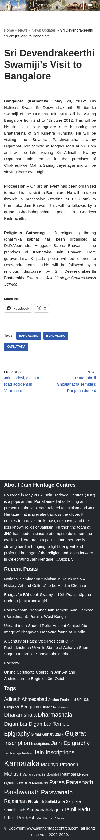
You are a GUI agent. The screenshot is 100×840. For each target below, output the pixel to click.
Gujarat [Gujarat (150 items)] (75, 733)
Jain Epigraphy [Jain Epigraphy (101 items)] (70, 743)
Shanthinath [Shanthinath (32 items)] (14, 810)
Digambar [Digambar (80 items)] (16, 724)
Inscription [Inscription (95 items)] (17, 743)
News (22, 30)
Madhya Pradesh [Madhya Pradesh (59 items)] (59, 764)
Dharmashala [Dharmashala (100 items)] (55, 714)
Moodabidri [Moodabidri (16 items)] (53, 774)
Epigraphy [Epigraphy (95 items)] (17, 734)
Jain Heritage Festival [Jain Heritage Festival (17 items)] (18, 753)
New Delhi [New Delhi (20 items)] (23, 783)
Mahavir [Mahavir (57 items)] (12, 774)
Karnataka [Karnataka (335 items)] (22, 763)
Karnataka (16, 346)
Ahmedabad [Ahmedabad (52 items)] (34, 699)
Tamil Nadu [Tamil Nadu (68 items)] (77, 809)
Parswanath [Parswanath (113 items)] (57, 792)
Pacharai (12, 663)
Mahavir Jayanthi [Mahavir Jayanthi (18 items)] (33, 774)
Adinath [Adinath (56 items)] (12, 699)
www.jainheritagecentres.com (53, 828)
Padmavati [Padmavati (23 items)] (40, 783)
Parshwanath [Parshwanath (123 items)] (22, 792)
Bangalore (28, 335)
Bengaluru (55, 335)
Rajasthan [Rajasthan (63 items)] (15, 801)
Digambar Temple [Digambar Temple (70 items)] (49, 724)
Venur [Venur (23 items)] (59, 818)
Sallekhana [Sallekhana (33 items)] (55, 801)
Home (9, 30)
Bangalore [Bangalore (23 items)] (11, 707)
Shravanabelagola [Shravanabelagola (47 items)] (44, 809)
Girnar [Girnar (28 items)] (36, 734)
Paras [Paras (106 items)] (57, 782)
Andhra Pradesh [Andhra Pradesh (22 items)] (60, 700)
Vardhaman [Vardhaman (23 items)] (45, 818)
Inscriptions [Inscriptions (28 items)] (40, 744)
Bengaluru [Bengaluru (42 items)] (31, 706)
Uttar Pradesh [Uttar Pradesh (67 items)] (20, 817)
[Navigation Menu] (89, 5)
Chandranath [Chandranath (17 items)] (59, 707)
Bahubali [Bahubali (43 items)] (81, 699)
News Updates (44, 30)
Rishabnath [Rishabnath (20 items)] (36, 802)
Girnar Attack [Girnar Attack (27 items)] (53, 734)
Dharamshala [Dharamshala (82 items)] (20, 715)
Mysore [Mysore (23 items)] (82, 774)
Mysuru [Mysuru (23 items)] (9, 783)
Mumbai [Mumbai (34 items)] (69, 774)
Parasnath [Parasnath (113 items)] (79, 782)
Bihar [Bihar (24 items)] (46, 707)
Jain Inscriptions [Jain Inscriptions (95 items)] (54, 752)
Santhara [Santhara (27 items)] (73, 801)
